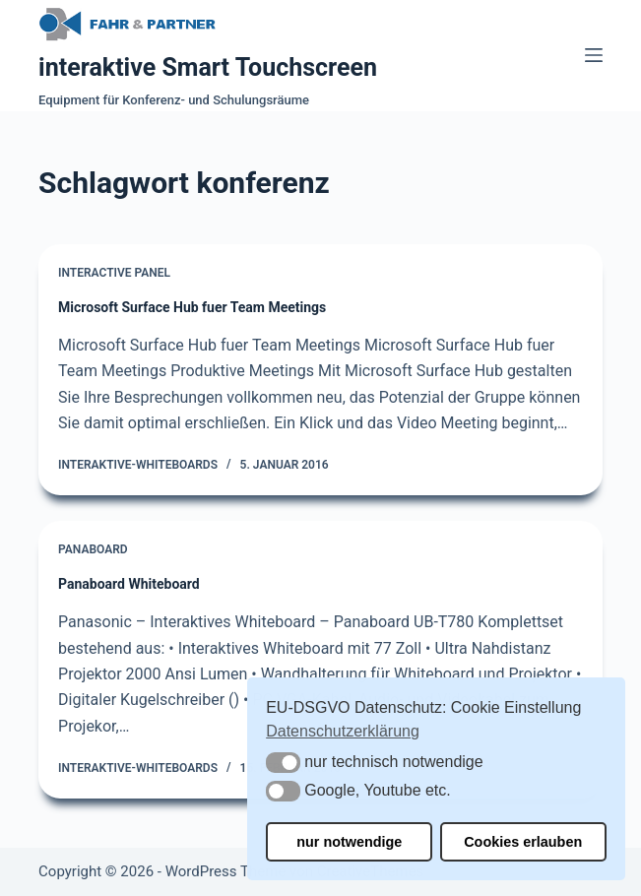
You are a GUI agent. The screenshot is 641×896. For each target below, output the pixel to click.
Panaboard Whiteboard (129, 584)
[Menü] (594, 55)
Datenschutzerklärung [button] (342, 731)
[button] (283, 762)
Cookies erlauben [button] (523, 842)
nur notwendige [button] (349, 842)
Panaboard (93, 549)
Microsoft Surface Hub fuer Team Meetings (192, 307)
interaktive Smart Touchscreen (207, 67)
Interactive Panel (114, 273)
